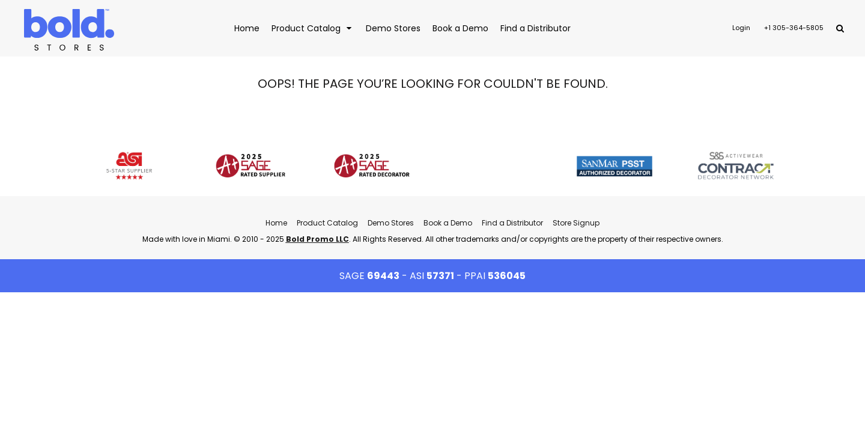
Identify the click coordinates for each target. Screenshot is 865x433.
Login (741, 27)
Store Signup (576, 223)
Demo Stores (391, 223)
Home (276, 223)
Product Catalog (327, 223)
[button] (313, 27)
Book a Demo (447, 223)
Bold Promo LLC (317, 239)
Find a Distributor (512, 223)
